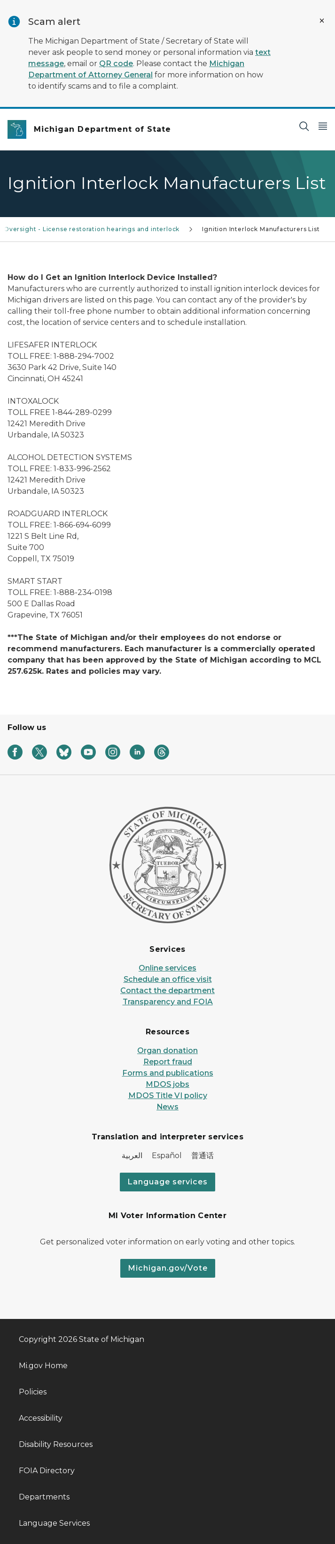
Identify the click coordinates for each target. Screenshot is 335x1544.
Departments (44, 1496)
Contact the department (167, 990)
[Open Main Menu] (322, 126)
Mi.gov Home (43, 1365)
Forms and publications (167, 1073)
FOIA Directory (47, 1470)
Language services (167, 1181)
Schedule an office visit (168, 979)
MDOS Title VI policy (167, 1095)
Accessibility (40, 1418)
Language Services (54, 1523)
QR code (116, 63)
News (167, 1106)
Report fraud (167, 1061)
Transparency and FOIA (168, 1001)
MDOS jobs (167, 1084)
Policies (33, 1391)
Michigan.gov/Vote (168, 1268)
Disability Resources (56, 1444)
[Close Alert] (321, 20)
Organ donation (167, 1050)
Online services (167, 968)
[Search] (304, 126)
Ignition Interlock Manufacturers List (260, 229)
